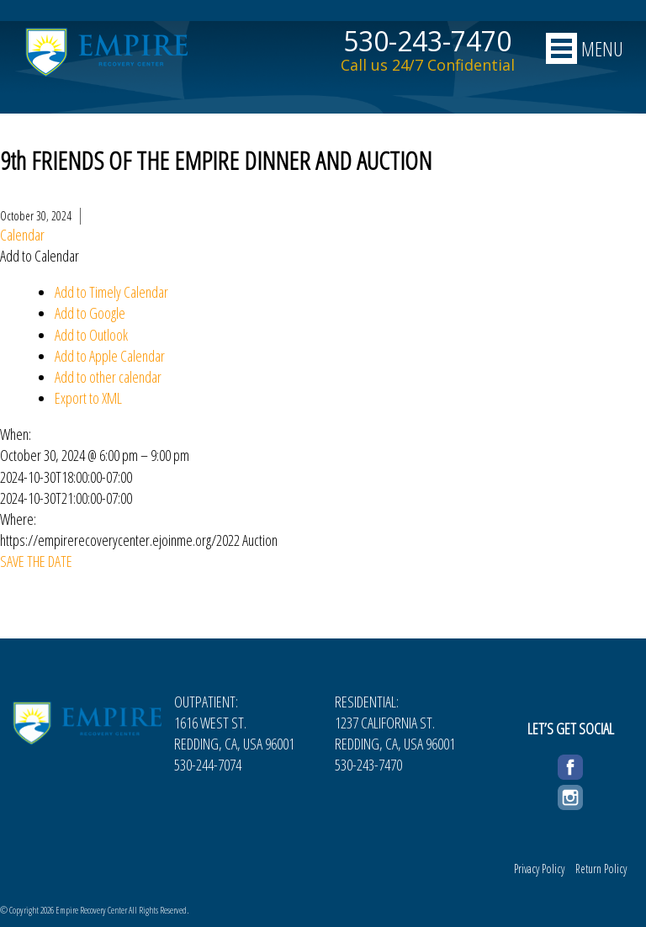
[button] (39, 256)
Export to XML (88, 398)
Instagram (570, 795)
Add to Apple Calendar (110, 356)
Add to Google (90, 313)
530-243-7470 (427, 41)
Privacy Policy (539, 869)
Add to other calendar (108, 377)
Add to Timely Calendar (111, 292)
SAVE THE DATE (36, 561)
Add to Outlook (91, 335)
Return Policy (601, 869)
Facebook (570, 765)
